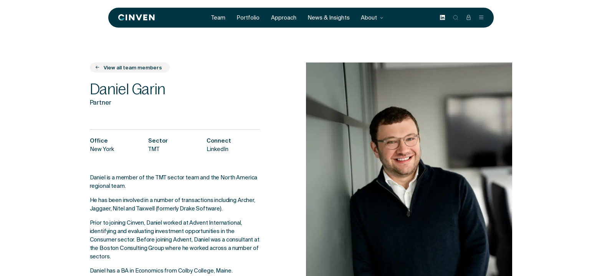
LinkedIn (217, 150)
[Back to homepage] (136, 17)
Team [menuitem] (218, 17)
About (372, 17)
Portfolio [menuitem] (248, 17)
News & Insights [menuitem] (329, 17)
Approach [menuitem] (283, 17)
